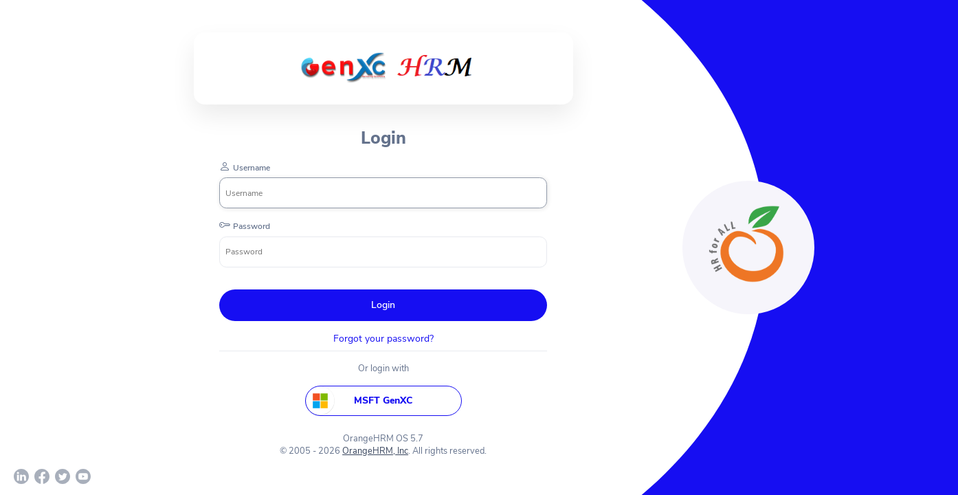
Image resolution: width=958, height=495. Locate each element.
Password (251, 226)
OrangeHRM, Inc (375, 451)
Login (383, 304)
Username (251, 167)
